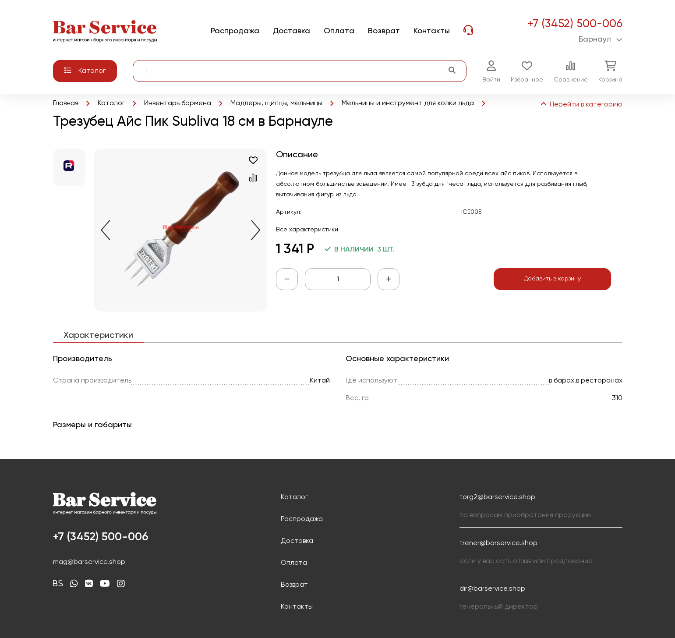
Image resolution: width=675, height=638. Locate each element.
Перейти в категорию (580, 104)
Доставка (297, 541)
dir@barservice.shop (492, 588)
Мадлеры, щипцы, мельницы (276, 103)
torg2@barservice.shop (497, 497)
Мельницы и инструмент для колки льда (408, 103)
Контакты (297, 606)
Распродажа (302, 519)
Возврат (294, 584)
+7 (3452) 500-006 (574, 24)
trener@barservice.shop (498, 543)
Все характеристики (307, 230)
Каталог (111, 103)
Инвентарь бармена (177, 103)
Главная (65, 103)
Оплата (294, 563)
